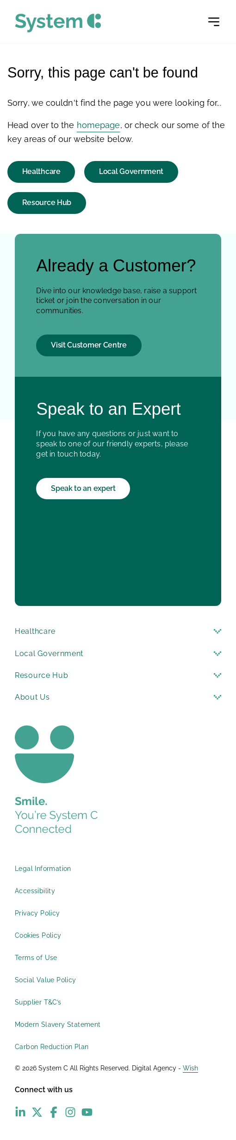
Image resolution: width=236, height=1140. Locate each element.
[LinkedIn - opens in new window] (20, 1112)
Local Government (131, 171)
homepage (98, 125)
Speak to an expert (83, 488)
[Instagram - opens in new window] (70, 1112)
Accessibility (35, 891)
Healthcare (41, 171)
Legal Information (43, 868)
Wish (190, 1068)
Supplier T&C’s (38, 1002)
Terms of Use (36, 957)
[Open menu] (213, 21)
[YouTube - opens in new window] (87, 1112)
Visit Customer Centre (89, 345)
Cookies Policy (38, 935)
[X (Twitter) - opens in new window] (37, 1112)
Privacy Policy (37, 913)
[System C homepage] (58, 22)
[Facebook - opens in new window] (53, 1112)
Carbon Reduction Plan (51, 1046)
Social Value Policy (45, 980)
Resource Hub (46, 202)
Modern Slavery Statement (58, 1024)
